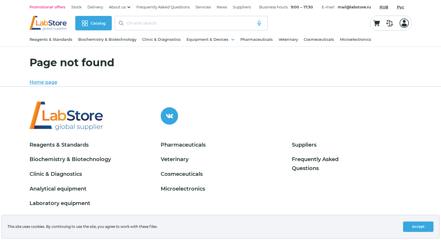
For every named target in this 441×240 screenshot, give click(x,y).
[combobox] (384, 7)
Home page (43, 82)
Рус (400, 7)
